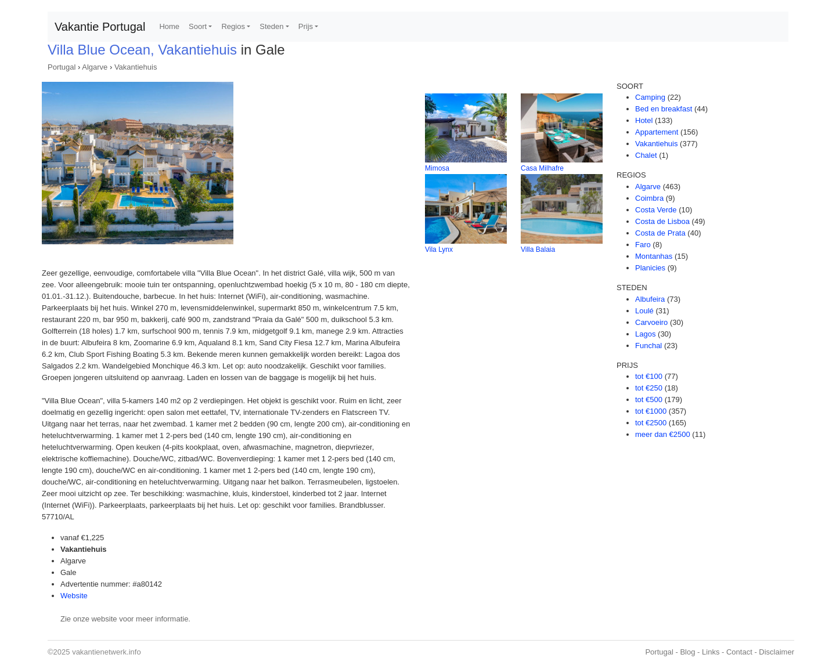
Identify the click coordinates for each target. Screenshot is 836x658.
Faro (643, 244)
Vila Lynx (439, 249)
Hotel (644, 120)
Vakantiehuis (135, 67)
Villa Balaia (538, 249)
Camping (650, 97)
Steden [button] (271, 26)
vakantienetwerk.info (106, 652)
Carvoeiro (651, 322)
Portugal (61, 67)
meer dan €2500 (662, 434)
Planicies (650, 267)
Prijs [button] (305, 26)
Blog (687, 652)
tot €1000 (650, 411)
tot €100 (648, 376)
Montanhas (653, 256)
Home (169, 26)
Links (710, 652)
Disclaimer (776, 652)
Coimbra (649, 198)
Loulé (644, 310)
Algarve (94, 67)
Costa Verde (656, 209)
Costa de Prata (660, 233)
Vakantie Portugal (100, 26)
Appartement (656, 132)
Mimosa (437, 168)
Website (74, 595)
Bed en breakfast (663, 108)
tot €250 (648, 388)
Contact (739, 652)
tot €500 (648, 399)
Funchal (648, 345)
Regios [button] (232, 26)
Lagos (645, 334)
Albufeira (650, 299)
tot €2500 (650, 422)
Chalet (646, 155)
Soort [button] (198, 26)
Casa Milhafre (542, 168)
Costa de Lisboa (662, 221)
